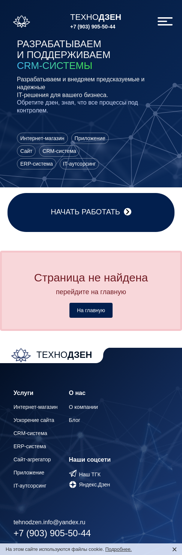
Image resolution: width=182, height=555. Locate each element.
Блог (74, 420)
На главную (91, 310)
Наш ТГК (90, 474)
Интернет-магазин (36, 407)
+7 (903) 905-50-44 (92, 27)
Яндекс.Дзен (94, 485)
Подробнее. (118, 549)
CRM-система (30, 433)
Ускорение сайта (34, 420)
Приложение (29, 473)
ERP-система (30, 446)
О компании (83, 407)
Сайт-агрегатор (32, 459)
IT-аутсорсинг (30, 486)
